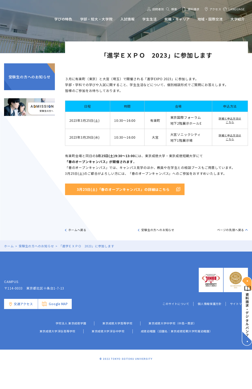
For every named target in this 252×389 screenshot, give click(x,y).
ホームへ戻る (77, 230)
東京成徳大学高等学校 (117, 344)
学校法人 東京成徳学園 (71, 344)
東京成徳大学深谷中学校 (108, 352)
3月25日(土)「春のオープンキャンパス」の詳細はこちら (123, 189)
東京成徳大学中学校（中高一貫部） (172, 344)
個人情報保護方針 (210, 324)
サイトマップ (239, 324)
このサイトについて (176, 324)
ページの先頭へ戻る (230, 230)
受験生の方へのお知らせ (30, 76)
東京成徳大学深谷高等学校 (57, 352)
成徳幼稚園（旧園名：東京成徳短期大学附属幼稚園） (177, 352)
